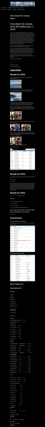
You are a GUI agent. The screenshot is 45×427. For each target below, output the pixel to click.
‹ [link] (30, 170)
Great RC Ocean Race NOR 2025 (15, 60)
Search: (24, 149)
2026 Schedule (14, 9)
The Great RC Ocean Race (20, 9)
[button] (21, 151)
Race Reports (9, 9)
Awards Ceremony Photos (14, 195)
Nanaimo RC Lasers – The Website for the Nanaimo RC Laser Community (12, 7)
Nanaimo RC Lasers (4, 9)
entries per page (15, 149)
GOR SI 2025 (12, 62)
